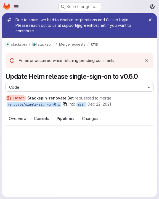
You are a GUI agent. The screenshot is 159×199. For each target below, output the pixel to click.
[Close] (150, 20)
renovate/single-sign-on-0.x (34, 104)
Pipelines (66, 118)
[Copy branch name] (65, 104)
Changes (90, 118)
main (81, 104)
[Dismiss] (147, 60)
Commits (41, 118)
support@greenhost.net (83, 25)
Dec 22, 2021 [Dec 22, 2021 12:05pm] (99, 104)
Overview (17, 118)
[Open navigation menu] (16, 6)
